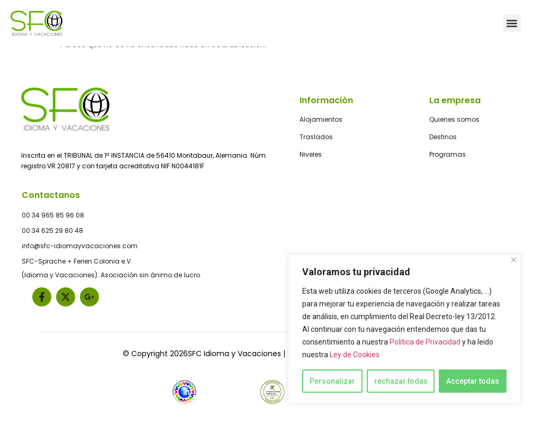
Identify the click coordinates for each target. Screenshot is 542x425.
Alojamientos (321, 119)
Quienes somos (454, 119)
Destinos (443, 136)
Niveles (311, 154)
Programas (447, 154)
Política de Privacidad (425, 342)
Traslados (316, 136)
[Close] (513, 259)
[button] (512, 23)
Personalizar (332, 381)
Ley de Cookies (355, 354)
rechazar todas (401, 381)
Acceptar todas (472, 381)
